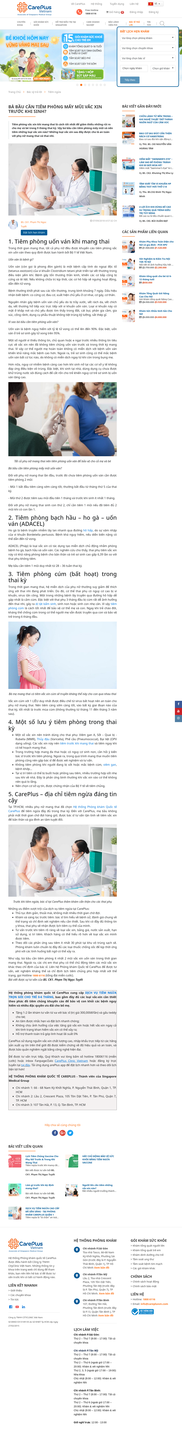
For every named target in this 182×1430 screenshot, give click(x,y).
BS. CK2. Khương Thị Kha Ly (158, 173)
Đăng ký (154, 12)
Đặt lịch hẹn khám (34, 232)
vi (153, 3)
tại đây (25, 1065)
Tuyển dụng (117, 3)
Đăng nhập (136, 12)
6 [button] (97, 85)
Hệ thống (96, 3)
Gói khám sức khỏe (41, 23)
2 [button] (81, 85)
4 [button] (89, 85)
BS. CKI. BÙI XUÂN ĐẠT (155, 220)
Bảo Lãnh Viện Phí (113, 23)
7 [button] (101, 85)
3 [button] (85, 85)
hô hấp (88, 530)
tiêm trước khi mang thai (77, 743)
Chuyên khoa (21, 23)
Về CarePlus (78, 3)
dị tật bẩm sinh (46, 604)
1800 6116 (39, 975)
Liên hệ (134, 3)
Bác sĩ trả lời (134, 23)
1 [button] (77, 85)
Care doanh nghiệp (93, 23)
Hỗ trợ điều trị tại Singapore (65, 23)
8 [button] (105, 85)
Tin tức (149, 23)
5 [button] (93, 85)
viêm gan (109, 765)
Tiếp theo (130, 80)
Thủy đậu (43, 739)
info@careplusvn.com (154, 1304)
